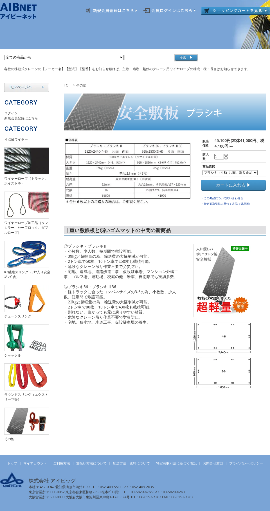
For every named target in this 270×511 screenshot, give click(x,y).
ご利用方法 (61, 463)
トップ (12, 463)
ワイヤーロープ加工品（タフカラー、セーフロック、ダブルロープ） (26, 227)
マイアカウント (35, 463)
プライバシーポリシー (246, 463)
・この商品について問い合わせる (222, 198)
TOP (67, 85)
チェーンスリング (17, 316)
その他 (81, 85)
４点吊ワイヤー (16, 139)
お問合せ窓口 (213, 463)
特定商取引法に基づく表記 (176, 463)
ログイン (11, 113)
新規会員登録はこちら (21, 118)
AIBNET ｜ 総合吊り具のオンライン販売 (25, 11)
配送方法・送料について (131, 463)
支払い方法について (91, 463)
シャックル (12, 355)
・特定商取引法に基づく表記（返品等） (226, 204)
